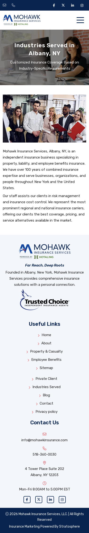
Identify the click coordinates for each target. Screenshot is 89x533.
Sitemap (44, 368)
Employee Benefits (44, 360)
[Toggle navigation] (81, 20)
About (44, 343)
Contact (44, 403)
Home (44, 335)
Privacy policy (45, 412)
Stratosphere (69, 527)
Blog (44, 395)
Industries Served (45, 387)
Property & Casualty (44, 351)
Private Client (44, 379)
